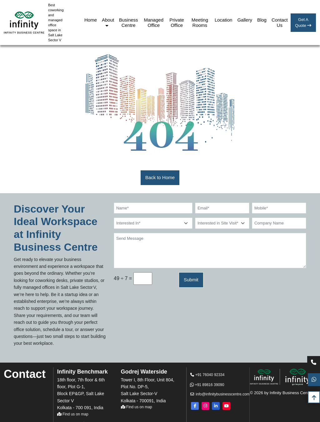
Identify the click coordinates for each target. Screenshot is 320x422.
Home (90, 20)
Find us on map (72, 414)
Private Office (176, 22)
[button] (160, 177)
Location (223, 20)
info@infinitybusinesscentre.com (214, 394)
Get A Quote (303, 22)
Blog (262, 20)
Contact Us (280, 22)
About (108, 20)
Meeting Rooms (200, 22)
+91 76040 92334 (207, 375)
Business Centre (128, 22)
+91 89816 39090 (207, 385)
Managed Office (153, 22)
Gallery (244, 20)
